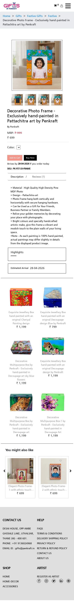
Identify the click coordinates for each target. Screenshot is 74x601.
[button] (6, 498)
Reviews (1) (38, 176)
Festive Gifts (35, 16)
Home (6, 16)
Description (17, 176)
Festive (52, 16)
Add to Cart (15, 157)
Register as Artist (48, 576)
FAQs (40, 528)
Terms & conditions (49, 533)
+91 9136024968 (21, 543)
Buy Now (30, 157)
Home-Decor (11, 581)
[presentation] (4, 471)
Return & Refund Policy (52, 548)
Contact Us (44, 553)
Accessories (10, 586)
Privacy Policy (46, 543)
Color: (11, 147)
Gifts (19, 16)
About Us (42, 558)
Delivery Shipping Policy (52, 538)
